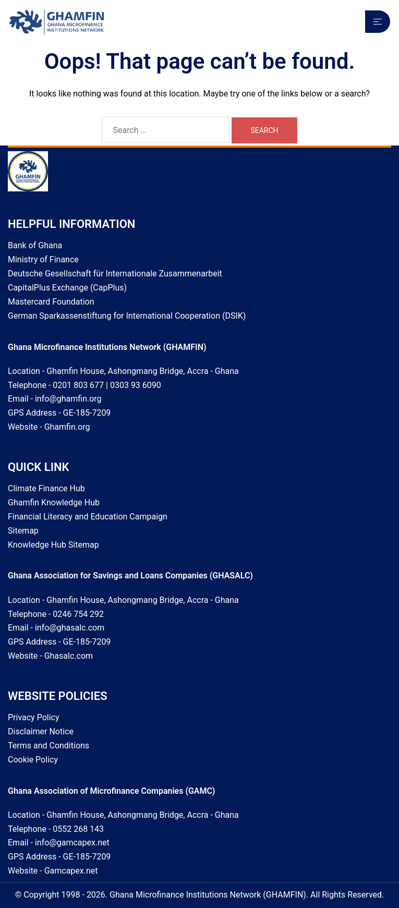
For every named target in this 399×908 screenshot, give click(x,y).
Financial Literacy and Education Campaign (87, 517)
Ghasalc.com (68, 656)
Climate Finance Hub (46, 488)
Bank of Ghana (35, 245)
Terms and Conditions (48, 745)
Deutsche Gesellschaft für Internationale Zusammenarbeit (115, 274)
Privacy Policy (33, 717)
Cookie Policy (33, 760)
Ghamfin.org (67, 427)
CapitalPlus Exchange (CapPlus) (67, 288)
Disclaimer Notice (41, 731)
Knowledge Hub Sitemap (53, 545)
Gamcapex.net (71, 871)
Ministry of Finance (43, 259)
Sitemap (23, 531)
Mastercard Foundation (51, 302)
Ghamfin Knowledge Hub (54, 502)
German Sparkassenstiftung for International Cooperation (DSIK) (127, 316)
